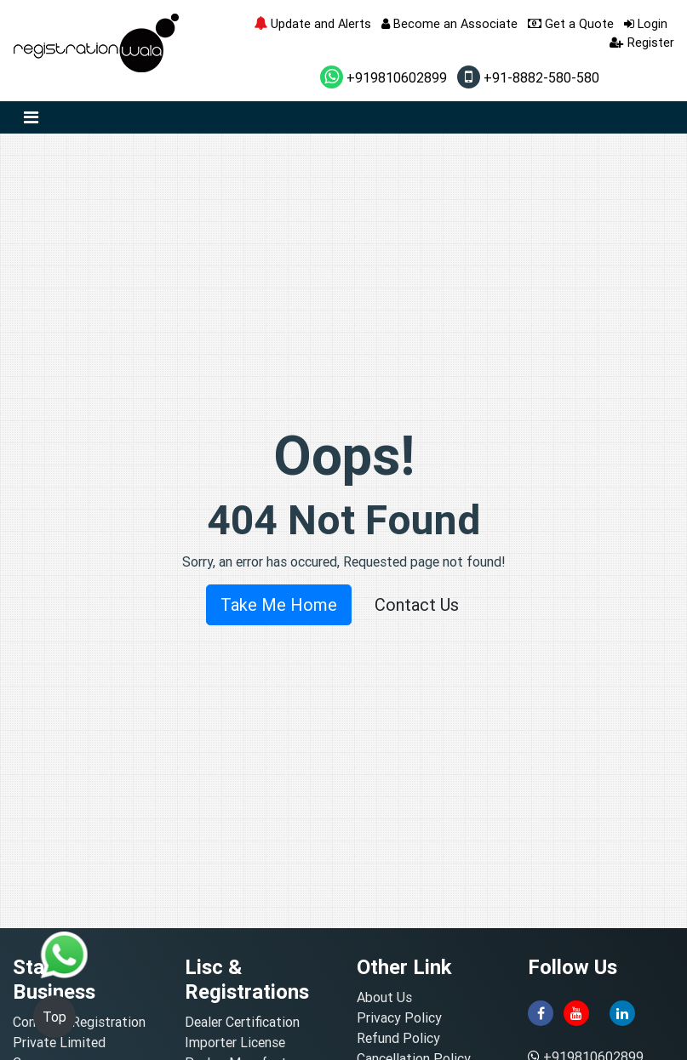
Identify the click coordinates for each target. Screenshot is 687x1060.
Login (645, 23)
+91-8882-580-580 (528, 77)
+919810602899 (383, 77)
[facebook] (540, 1011)
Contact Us (417, 604)
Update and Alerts (312, 23)
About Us (384, 997)
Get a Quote (571, 23)
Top (54, 1016)
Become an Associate (449, 23)
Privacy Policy (399, 1017)
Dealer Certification (242, 1021)
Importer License (235, 1042)
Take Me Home (278, 604)
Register (642, 42)
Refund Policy (398, 1037)
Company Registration (79, 1021)
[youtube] (576, 1011)
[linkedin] (622, 1011)
